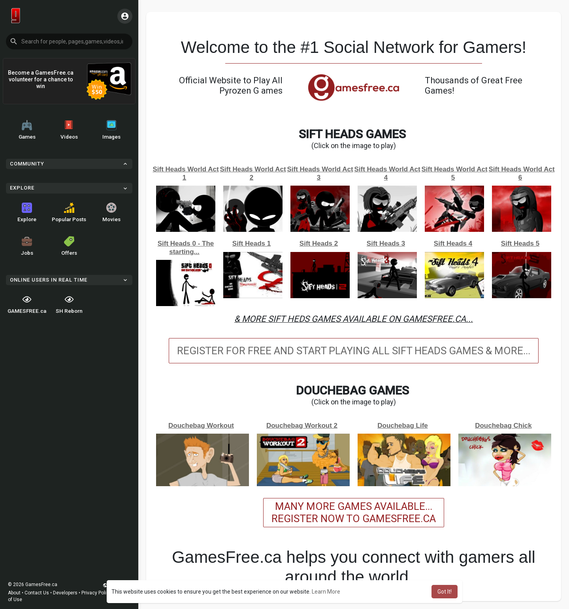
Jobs (27, 246)
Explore (26, 212)
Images (111, 130)
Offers (69, 246)
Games (27, 130)
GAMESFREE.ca (27, 304)
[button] (69, 41)
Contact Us (36, 593)
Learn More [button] (326, 591)
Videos (69, 130)
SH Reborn (69, 304)
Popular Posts (69, 212)
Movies (111, 212)
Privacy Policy (96, 593)
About (14, 593)
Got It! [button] (444, 591)
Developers (65, 593)
